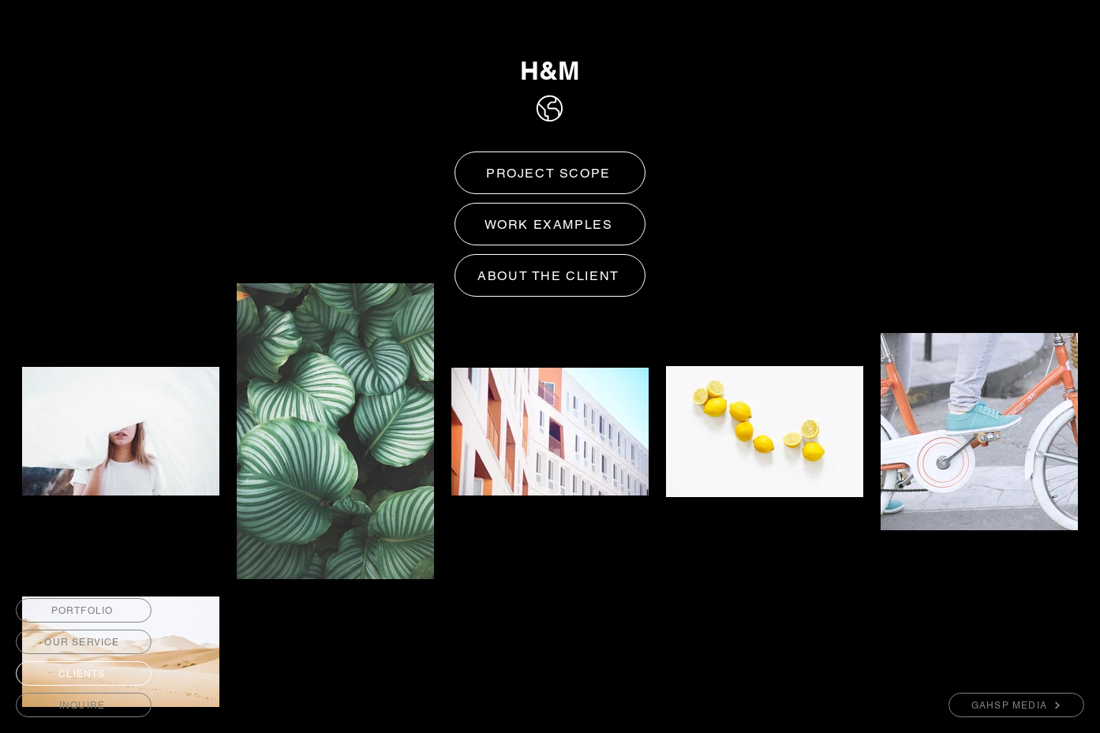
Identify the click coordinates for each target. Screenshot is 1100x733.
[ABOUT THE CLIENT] (550, 275)
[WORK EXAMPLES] (550, 224)
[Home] (549, 108)
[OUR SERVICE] (84, 642)
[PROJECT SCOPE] (550, 172)
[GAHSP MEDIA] (1016, 705)
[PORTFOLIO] (84, 610)
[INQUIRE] (84, 705)
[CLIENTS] (84, 673)
